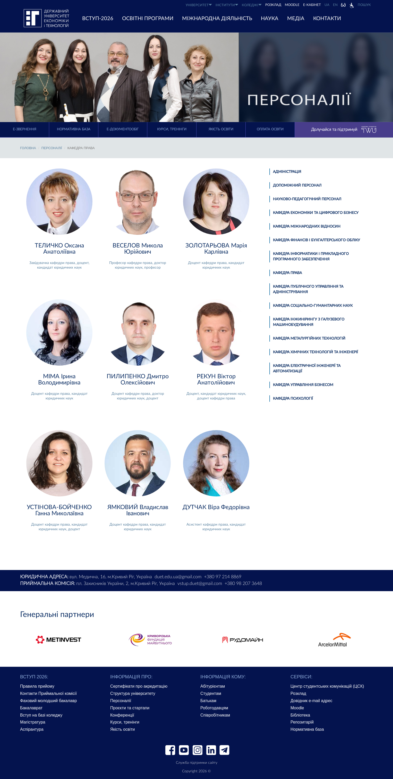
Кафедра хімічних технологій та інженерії (315, 352)
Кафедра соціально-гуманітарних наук (313, 306)
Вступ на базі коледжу (41, 715)
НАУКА (269, 18)
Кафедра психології (293, 398)
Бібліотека (300, 715)
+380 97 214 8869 (222, 577)
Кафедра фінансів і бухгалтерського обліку (316, 240)
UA (326, 5)
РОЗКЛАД (273, 5)
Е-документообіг (123, 129)
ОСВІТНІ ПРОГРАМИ (147, 18)
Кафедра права (287, 273)
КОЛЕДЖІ (252, 5)
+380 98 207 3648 (243, 583)
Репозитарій (302, 722)
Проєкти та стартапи (129, 708)
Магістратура (32, 722)
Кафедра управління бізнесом (303, 385)
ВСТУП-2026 (97, 18)
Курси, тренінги (171, 129)
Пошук (364, 5)
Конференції (122, 715)
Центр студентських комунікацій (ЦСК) (327, 686)
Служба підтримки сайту (196, 763)
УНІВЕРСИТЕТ (199, 5)
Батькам (208, 700)
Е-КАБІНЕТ (312, 5)
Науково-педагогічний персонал (307, 199)
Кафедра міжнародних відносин (306, 226)
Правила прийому (37, 686)
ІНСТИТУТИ (227, 5)
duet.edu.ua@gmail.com (178, 577)
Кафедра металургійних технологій (309, 338)
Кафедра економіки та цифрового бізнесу (315, 213)
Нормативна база (73, 129)
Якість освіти (221, 129)
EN (335, 5)
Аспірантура (32, 729)
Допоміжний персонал (297, 185)
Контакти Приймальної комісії (48, 693)
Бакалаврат (31, 708)
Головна (28, 148)
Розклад (298, 693)
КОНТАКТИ (327, 18)
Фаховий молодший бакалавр (48, 700)
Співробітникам (215, 715)
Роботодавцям (214, 708)
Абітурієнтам (212, 686)
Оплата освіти (270, 129)
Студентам (210, 693)
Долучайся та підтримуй (344, 130)
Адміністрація (287, 172)
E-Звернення (24, 129)
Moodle (292, 5)
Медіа (295, 18)
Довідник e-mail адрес (311, 700)
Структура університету (132, 693)
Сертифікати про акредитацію (138, 686)
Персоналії (51, 148)
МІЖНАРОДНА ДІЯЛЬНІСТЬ (217, 18)
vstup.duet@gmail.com (199, 583)
